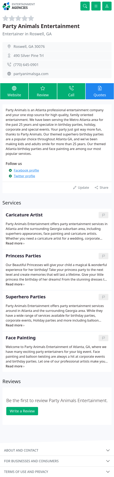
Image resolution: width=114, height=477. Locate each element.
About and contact (21, 450)
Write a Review (22, 411)
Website (14, 91)
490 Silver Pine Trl (29, 55)
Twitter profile (24, 176)
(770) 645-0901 (26, 64)
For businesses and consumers (31, 461)
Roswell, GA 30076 (29, 46)
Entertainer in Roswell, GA (27, 34)
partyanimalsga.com (31, 73)
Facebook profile (26, 170)
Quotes (100, 91)
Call (71, 91)
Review (43, 91)
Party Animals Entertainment (41, 26)
